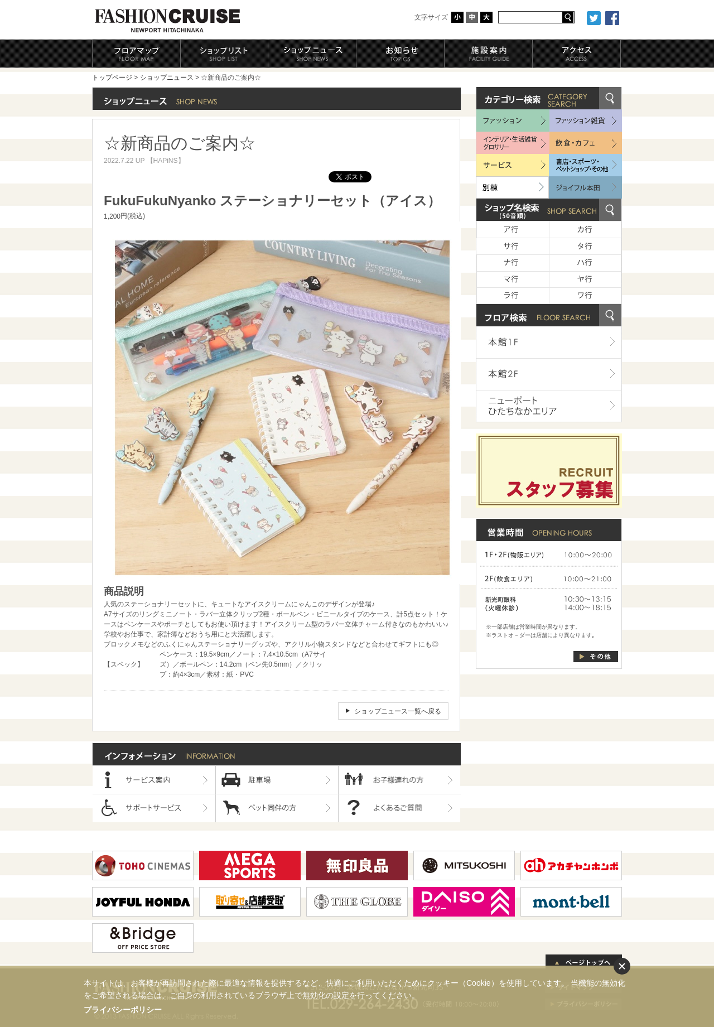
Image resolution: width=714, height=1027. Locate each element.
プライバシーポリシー (123, 1009)
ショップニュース (167, 77)
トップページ (112, 77)
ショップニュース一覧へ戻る (397, 711)
